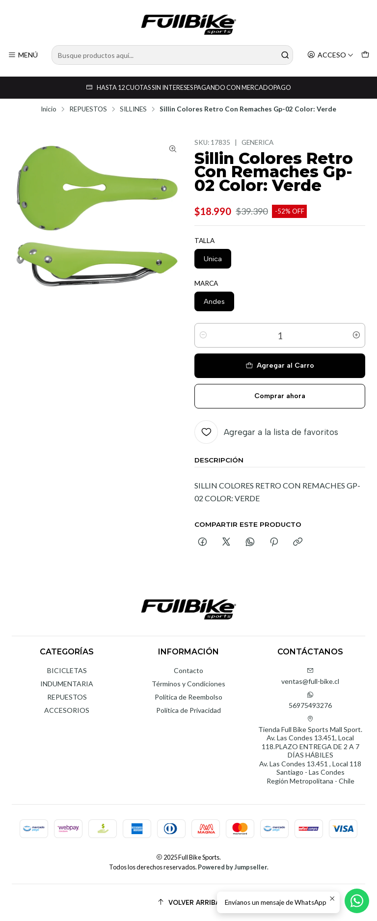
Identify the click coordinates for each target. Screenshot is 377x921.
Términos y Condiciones (188, 683)
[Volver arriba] (188, 902)
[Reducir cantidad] (203, 335)
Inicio (48, 109)
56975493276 (310, 700)
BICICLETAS (67, 670)
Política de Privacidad (188, 710)
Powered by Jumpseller (232, 867)
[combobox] (172, 55)
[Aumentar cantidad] (356, 335)
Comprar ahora (279, 396)
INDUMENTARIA (66, 683)
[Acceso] (330, 55)
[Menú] (23, 55)
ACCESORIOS (66, 710)
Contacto (188, 670)
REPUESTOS (88, 109)
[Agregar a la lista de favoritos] (266, 432)
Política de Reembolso (188, 697)
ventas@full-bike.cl (310, 676)
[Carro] (365, 55)
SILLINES (133, 109)
